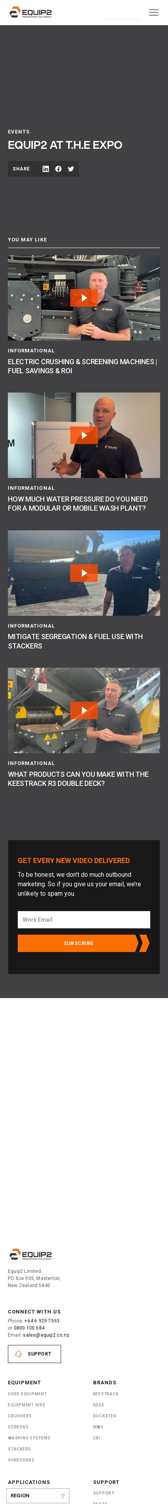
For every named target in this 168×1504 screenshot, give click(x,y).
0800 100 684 (29, 1328)
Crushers (20, 1416)
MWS (98, 1427)
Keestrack (106, 1394)
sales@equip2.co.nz (46, 1335)
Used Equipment (27, 1394)
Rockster (105, 1416)
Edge (99, 1405)
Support (40, 1354)
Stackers (19, 1449)
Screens (18, 1427)
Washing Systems (29, 1438)
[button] (154, 13)
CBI (97, 1438)
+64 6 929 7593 (42, 1321)
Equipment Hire (26, 1405)
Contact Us (121, 12)
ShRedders (21, 1460)
